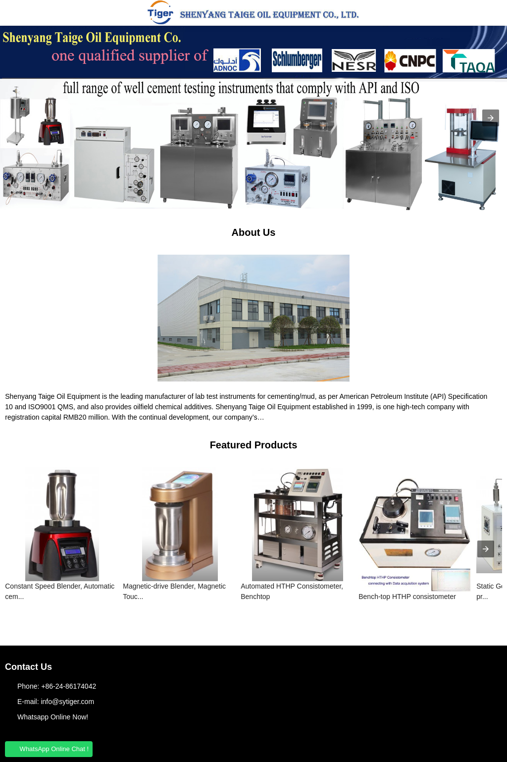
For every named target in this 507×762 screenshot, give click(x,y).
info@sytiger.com (67, 702)
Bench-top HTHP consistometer (407, 596)
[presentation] (485, 549)
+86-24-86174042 (68, 686)
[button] (15, 12)
